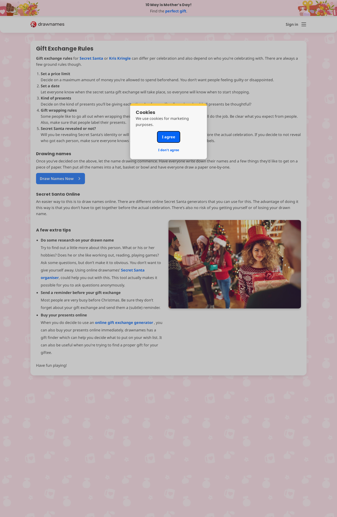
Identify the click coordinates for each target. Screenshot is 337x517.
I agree (168, 136)
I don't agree (168, 150)
